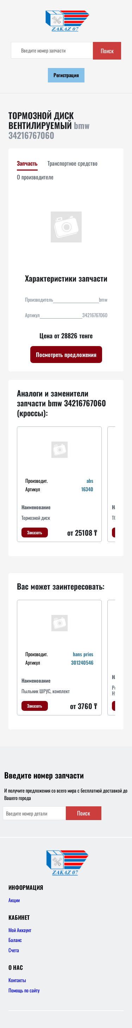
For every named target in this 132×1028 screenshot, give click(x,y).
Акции (14, 900)
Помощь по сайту (23, 990)
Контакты (17, 980)
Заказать (34, 532)
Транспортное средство (73, 163)
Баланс (15, 939)
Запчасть (27, 163)
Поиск (107, 51)
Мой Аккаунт (19, 930)
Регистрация (66, 75)
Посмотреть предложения (66, 354)
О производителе (35, 177)
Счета (13, 950)
